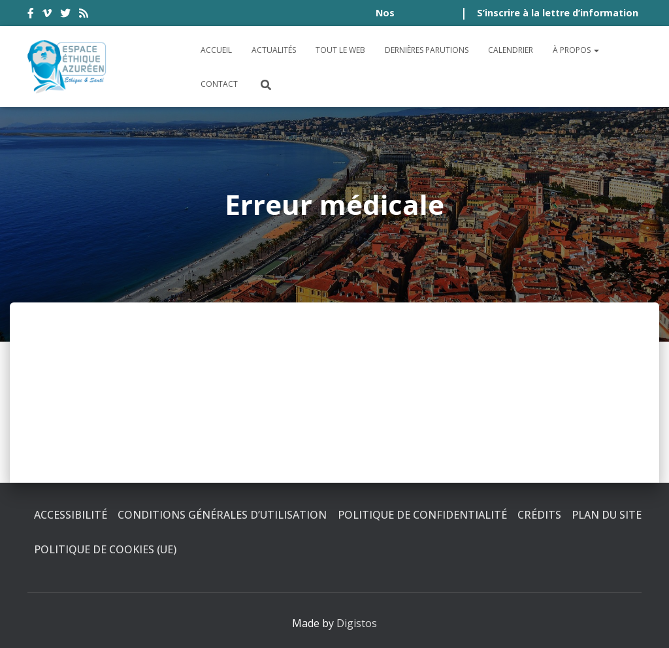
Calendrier (510, 50)
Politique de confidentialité (422, 515)
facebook (30, 15)
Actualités (274, 50)
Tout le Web (340, 50)
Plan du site (607, 515)
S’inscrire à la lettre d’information (557, 13)
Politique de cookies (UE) (105, 549)
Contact (219, 83)
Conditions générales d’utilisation (222, 515)
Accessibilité (70, 515)
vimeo (47, 15)
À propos (576, 50)
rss (83, 15)
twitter (65, 15)
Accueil (216, 50)
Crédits (539, 515)
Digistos (356, 623)
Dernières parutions (426, 50)
